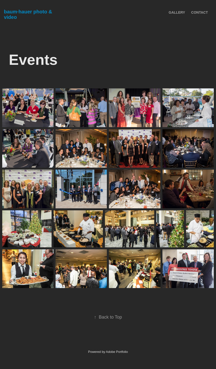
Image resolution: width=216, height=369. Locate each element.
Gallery (177, 12)
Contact (199, 12)
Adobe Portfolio (117, 352)
